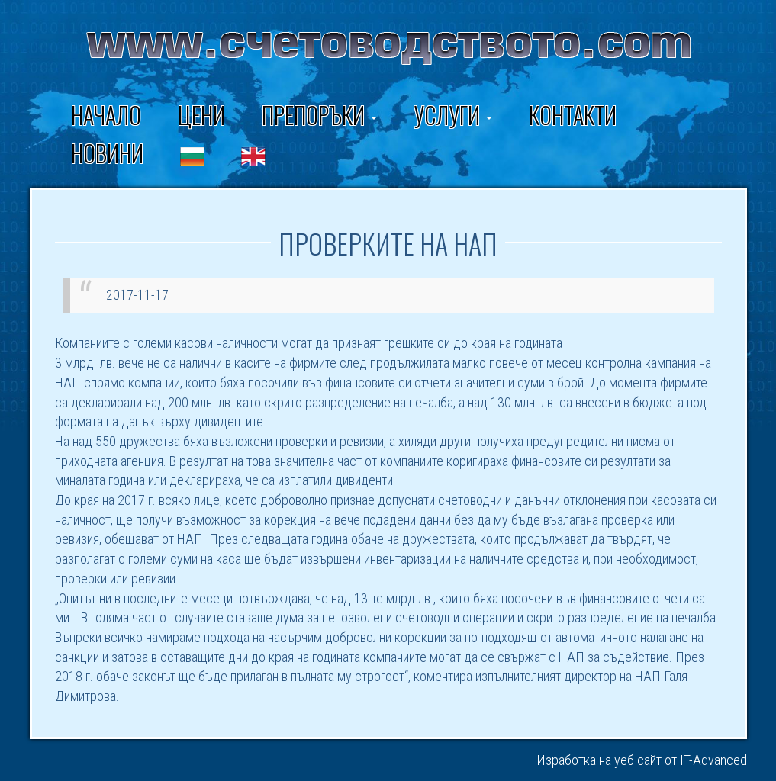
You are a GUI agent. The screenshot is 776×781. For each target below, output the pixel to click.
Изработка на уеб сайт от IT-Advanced (641, 760)
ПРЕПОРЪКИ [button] (319, 115)
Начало (106, 115)
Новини (107, 153)
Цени (201, 115)
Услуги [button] (453, 115)
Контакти (573, 115)
